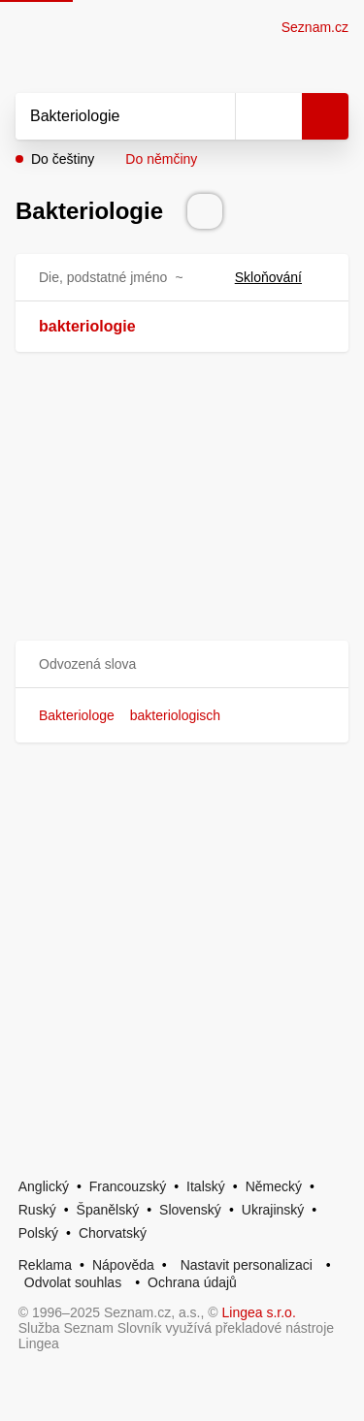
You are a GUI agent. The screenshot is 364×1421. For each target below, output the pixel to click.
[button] (182, 664)
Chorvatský (113, 1233)
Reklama (45, 1265)
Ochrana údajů (192, 1282)
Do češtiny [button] (62, 159)
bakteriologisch (175, 715)
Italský (205, 1186)
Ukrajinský (273, 1209)
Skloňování (280, 277)
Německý (274, 1186)
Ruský (37, 1209)
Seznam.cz (314, 27)
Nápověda (123, 1265)
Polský (38, 1233)
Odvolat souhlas (72, 1282)
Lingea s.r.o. (259, 1312)
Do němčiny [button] (161, 159)
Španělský (108, 1209)
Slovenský (190, 1209)
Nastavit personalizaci (247, 1265)
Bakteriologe (77, 715)
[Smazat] (213, 116)
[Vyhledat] (104, 116)
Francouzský (127, 1186)
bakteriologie (87, 326)
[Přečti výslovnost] (204, 211)
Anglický (43, 1186)
